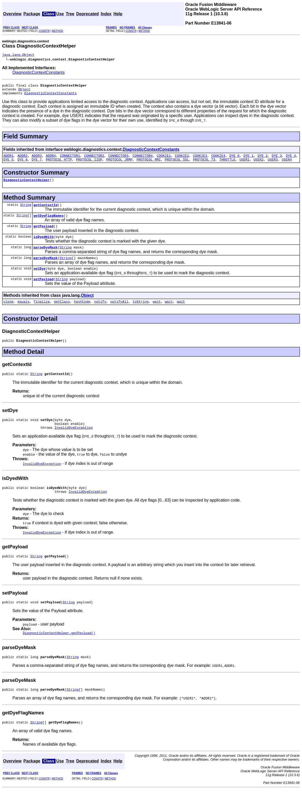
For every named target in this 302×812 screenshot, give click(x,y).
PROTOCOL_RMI (149, 164)
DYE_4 (291, 159)
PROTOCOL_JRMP (119, 164)
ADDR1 (8, 159)
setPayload (43, 290)
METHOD (57, 30)
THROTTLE (227, 164)
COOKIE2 (182, 159)
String (25, 211)
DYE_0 (234, 159)
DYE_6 (23, 164)
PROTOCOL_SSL (177, 164)
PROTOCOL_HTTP (59, 164)
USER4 (287, 164)
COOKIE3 (200, 159)
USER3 (273, 164)
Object (24, 91)
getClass (62, 313)
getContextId (45, 211)
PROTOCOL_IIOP (89, 164)
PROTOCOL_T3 (204, 164)
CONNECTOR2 (94, 159)
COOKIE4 (218, 159)
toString (140, 313)
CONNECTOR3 (118, 159)
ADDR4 (51, 159)
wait (157, 313)
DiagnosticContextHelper (26, 185)
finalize (42, 313)
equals (24, 313)
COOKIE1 (164, 159)
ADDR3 (37, 159)
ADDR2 (23, 159)
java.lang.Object (18, 55)
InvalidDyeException (74, 443)
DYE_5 (8, 164)
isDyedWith (43, 245)
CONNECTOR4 (142, 159)
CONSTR (44, 30)
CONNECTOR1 (70, 159)
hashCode (82, 313)
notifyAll (119, 313)
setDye (39, 279)
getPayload (43, 233)
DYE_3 (277, 159)
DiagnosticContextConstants (38, 73)
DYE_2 (263, 159)
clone (8, 313)
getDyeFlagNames (48, 222)
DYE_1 (249, 159)
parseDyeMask (45, 256)
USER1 (244, 164)
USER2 (258, 164)
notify (100, 313)
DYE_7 (37, 164)
